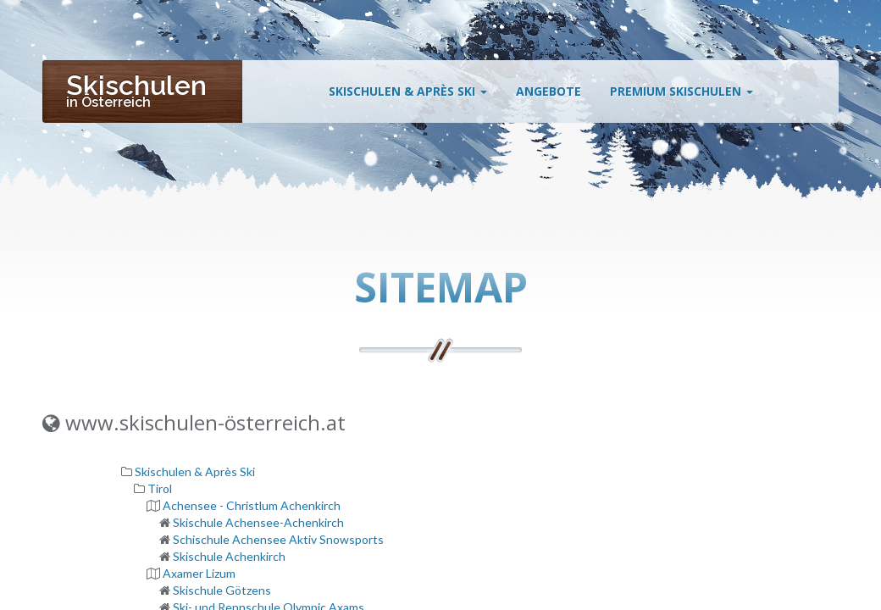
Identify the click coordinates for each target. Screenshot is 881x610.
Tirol (159, 488)
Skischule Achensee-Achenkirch (258, 522)
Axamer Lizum (199, 573)
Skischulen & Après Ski (408, 95)
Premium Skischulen (681, 95)
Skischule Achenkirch (229, 556)
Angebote (548, 95)
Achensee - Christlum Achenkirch (252, 505)
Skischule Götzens (222, 590)
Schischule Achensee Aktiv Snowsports (278, 539)
